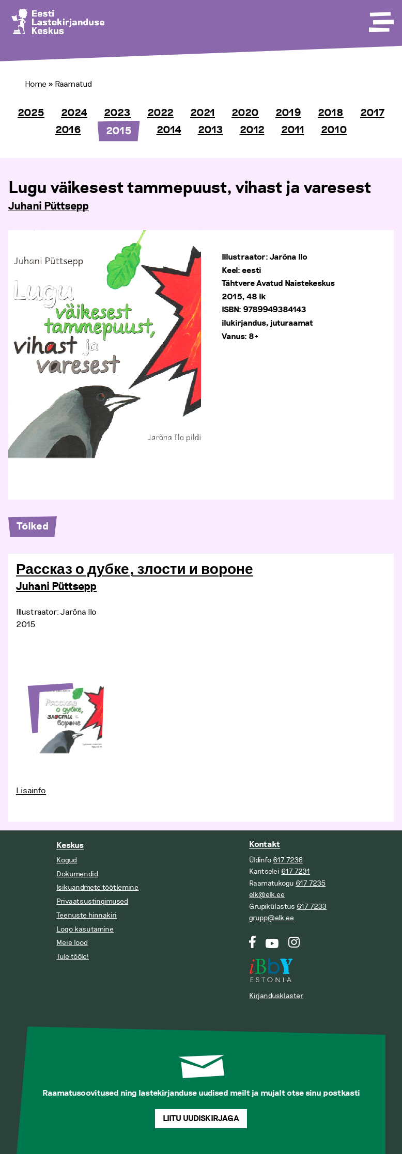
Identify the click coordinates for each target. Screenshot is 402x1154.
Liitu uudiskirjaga (201, 1118)
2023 (117, 113)
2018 (331, 113)
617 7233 (312, 906)
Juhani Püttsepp (48, 206)
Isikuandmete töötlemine (97, 887)
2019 (288, 113)
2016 (68, 130)
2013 (210, 130)
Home (36, 84)
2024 (74, 113)
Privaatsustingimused (92, 901)
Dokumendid (77, 874)
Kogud (66, 860)
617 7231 (295, 871)
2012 (252, 130)
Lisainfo (31, 791)
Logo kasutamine (85, 929)
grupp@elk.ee (271, 917)
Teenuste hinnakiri (86, 915)
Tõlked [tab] (33, 526)
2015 (119, 131)
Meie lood (72, 942)
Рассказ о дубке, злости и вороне (134, 569)
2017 (372, 113)
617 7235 (311, 883)
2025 (31, 113)
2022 (160, 113)
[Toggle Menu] (380, 18)
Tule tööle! (72, 956)
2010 (334, 130)
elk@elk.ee (267, 894)
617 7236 (288, 860)
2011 (292, 130)
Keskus (70, 845)
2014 (169, 130)
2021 (202, 113)
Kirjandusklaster (276, 995)
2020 (245, 113)
